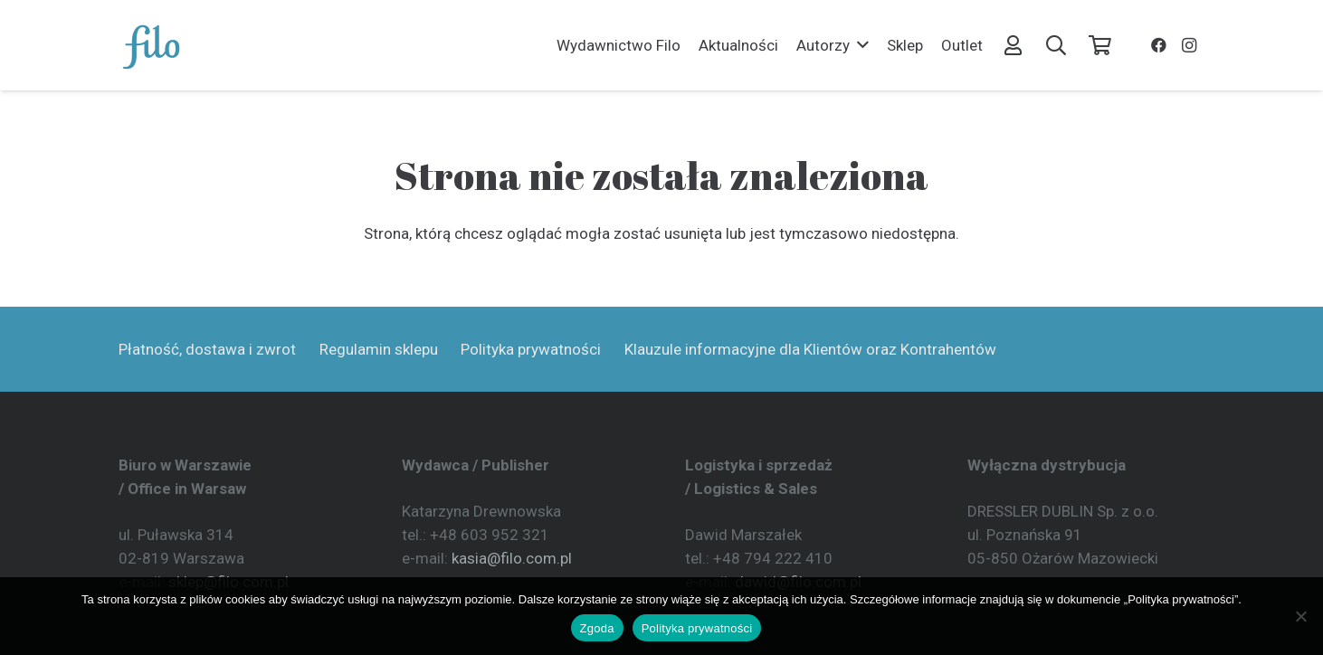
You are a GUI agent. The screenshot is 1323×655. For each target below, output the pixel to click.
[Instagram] (1189, 45)
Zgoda (597, 628)
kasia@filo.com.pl (512, 558)
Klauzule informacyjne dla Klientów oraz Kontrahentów (810, 349)
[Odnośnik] (1013, 44)
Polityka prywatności (531, 349)
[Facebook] (1158, 45)
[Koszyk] (1099, 45)
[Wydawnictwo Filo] (152, 46)
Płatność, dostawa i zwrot (207, 349)
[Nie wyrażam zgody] (1300, 616)
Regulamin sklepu (378, 349)
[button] (859, 45)
